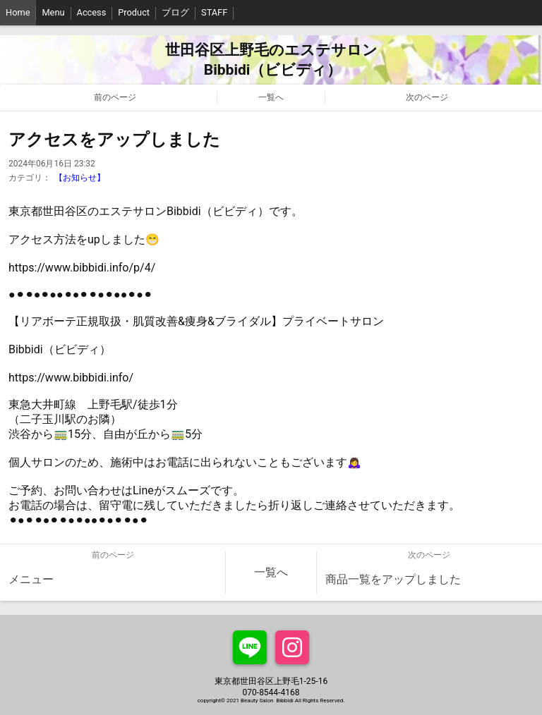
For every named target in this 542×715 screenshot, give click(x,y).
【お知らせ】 (79, 178)
